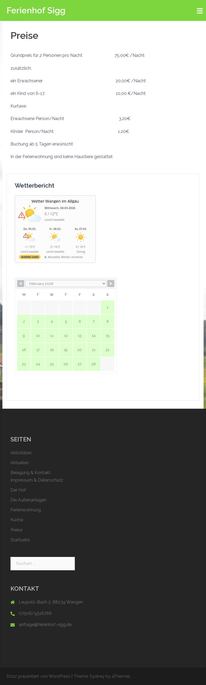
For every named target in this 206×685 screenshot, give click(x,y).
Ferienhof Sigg (35, 10)
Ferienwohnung (25, 509)
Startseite (20, 539)
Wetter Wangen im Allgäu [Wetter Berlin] (55, 201)
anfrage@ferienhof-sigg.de (45, 624)
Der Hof (18, 490)
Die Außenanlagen (28, 499)
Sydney (97, 676)
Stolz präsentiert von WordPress (38, 676)
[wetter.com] (30, 258)
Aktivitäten (21, 452)
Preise (16, 530)
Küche (16, 519)
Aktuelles (19, 462)
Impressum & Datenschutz (36, 480)
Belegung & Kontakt (30, 472)
